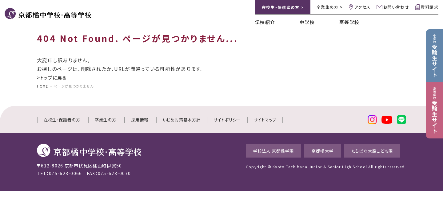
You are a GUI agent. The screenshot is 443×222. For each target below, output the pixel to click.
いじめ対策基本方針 (182, 120)
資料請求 (429, 7)
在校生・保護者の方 (62, 120)
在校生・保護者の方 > (283, 7)
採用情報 (139, 120)
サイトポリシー (227, 120)
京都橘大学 (316, 150)
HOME (42, 86)
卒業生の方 (105, 120)
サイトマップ (265, 120)
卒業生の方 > (330, 7)
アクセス (362, 7)
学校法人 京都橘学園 (260, 150)
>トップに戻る (53, 77)
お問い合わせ (396, 7)
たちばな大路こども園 (373, 150)
